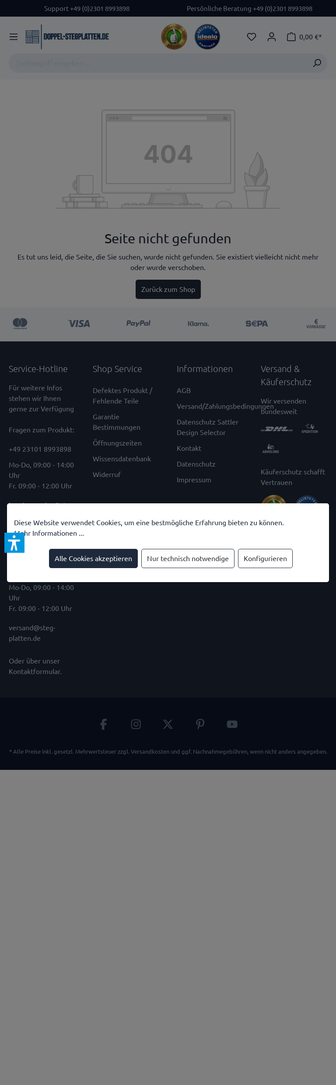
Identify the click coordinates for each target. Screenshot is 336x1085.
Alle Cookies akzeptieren (93, 558)
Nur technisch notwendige (188, 558)
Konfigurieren (265, 558)
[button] (14, 543)
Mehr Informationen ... (49, 533)
